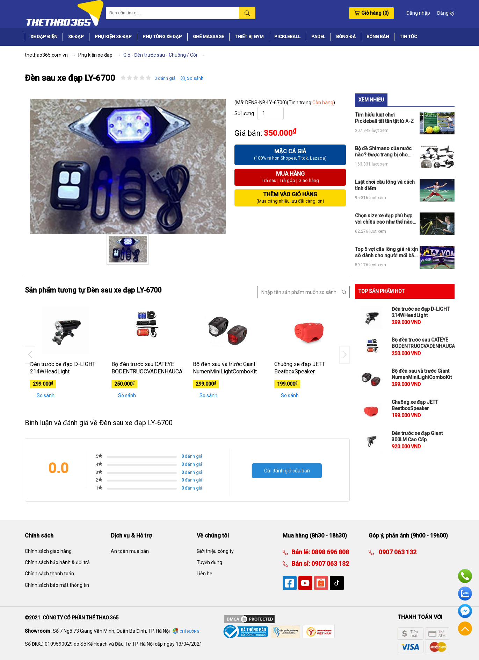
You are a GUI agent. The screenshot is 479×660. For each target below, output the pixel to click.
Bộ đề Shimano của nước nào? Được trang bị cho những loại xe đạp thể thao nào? (385, 152)
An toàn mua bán (130, 551)
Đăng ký (446, 13)
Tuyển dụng (209, 562)
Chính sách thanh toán (49, 573)
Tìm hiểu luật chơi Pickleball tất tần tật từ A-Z (384, 118)
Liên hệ (204, 573)
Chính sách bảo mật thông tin (57, 585)
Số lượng (244, 113)
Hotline (465, 576)
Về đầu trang (465, 629)
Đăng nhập (418, 13)
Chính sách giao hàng (48, 551)
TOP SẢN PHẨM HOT (381, 291)
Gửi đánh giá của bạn (287, 470)
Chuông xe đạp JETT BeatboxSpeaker (299, 368)
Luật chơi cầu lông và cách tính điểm (385, 185)
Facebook (465, 611)
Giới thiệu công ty (215, 551)
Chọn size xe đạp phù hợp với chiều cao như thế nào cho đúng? (384, 219)
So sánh (192, 78)
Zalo (465, 594)
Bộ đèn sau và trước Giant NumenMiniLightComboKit (225, 368)
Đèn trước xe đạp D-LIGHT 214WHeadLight (62, 368)
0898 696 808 (329, 552)
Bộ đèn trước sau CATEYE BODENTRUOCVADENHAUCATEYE (146, 368)
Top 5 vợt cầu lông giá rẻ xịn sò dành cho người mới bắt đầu (386, 252)
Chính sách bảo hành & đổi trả (57, 562)
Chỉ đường (189, 631)
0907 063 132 (329, 563)
